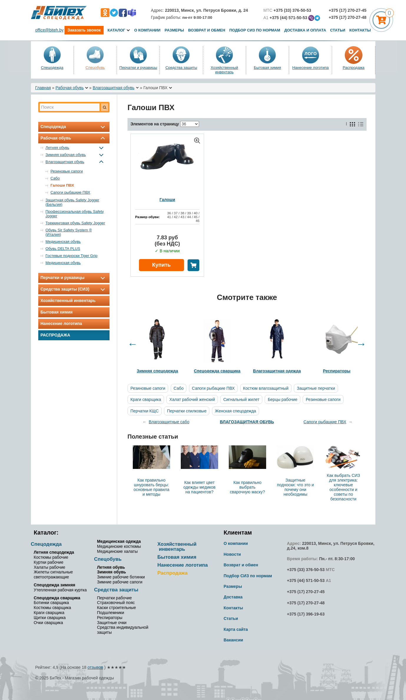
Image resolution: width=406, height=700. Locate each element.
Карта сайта (236, 629)
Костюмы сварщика (52, 607)
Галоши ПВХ (62, 185)
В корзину (193, 265)
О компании (147, 30)
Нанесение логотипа (310, 67)
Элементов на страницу (154, 124)
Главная (43, 87)
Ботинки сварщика (51, 602)
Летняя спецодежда (54, 552)
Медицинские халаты (117, 551)
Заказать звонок (84, 30)
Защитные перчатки (316, 388)
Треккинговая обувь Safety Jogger (75, 223)
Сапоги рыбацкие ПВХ (70, 192)
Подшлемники (110, 612)
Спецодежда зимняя (54, 585)
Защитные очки (112, 622)
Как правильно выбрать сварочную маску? (247, 487)
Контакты (360, 30)
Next (361, 344)
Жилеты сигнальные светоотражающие (53, 574)
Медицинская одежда (119, 541)
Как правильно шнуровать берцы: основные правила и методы (152, 487)
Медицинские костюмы (119, 546)
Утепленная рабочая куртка (60, 590)
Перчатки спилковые (186, 411)
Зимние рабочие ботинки (121, 577)
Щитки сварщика (50, 617)
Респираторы (109, 617)
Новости (232, 554)
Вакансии (233, 640)
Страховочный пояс (116, 602)
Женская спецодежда (235, 411)
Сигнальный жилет (241, 399)
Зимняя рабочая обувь (76, 154)
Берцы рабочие (282, 399)
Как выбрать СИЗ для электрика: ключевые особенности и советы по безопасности (343, 487)
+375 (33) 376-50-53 (306, 569)
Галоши (167, 199)
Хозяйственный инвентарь (224, 69)
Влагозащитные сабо (169, 421)
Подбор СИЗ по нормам (254, 30)
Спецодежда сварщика (57, 598)
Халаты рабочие (49, 567)
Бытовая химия (267, 67)
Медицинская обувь (63, 241)
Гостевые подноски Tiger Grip (71, 255)
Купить (161, 265)
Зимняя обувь (111, 572)
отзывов (95, 667)
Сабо (55, 178)
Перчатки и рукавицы (138, 67)
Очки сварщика (48, 622)
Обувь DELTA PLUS (63, 248)
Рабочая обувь (69, 87)
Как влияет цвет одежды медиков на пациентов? (199, 487)
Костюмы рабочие (51, 557)
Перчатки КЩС (144, 411)
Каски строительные (116, 607)
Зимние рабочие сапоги (119, 582)
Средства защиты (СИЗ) (74, 289)
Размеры (174, 30)
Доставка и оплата (305, 30)
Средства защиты (181, 67)
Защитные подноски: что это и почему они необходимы (295, 487)
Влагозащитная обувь (114, 87)
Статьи (337, 30)
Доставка (233, 597)
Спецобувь (95, 67)
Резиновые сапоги (67, 171)
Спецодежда (52, 67)
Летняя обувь (76, 147)
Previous (132, 344)
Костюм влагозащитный (266, 388)
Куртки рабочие (49, 562)
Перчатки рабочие (114, 598)
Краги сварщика (145, 399)
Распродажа (353, 67)
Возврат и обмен (206, 30)
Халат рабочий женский (192, 399)
